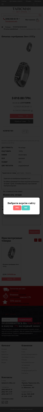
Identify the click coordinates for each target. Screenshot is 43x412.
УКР (25, 208)
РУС (17, 208)
